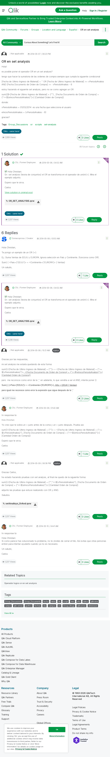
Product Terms (79, 728)
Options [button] (105, 29)
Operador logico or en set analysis (20, 583)
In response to (9, 415)
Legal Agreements (81, 724)
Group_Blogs (68, 606)
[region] (36, 738)
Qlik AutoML (7, 647)
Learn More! (55, 21)
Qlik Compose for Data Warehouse (18, 664)
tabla (53, 601)
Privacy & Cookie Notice (84, 711)
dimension (92, 606)
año (78, 601)
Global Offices (44, 723)
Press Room (43, 697)
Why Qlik (5, 681)
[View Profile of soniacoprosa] (18, 238)
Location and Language (54, 29)
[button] (107, 53)
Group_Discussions (18, 124)
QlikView (5, 651)
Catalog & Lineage (10, 672)
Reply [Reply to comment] (94, 219)
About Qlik (42, 693)
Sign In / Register (98, 10)
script (65, 601)
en (59, 606)
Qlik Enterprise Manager (12, 668)
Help (84, 10)
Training (5, 714)
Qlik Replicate (7, 655)
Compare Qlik (7, 706)
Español (73, 29)
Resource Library (9, 693)
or (31, 124)
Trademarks (78, 716)
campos (52, 606)
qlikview (94, 601)
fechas (37, 606)
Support (5, 719)
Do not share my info (83, 733)
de (59, 601)
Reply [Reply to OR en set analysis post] (100, 137)
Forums (24, 29)
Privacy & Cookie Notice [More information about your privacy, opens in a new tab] (26, 749)
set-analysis (50, 124)
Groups (35, 29)
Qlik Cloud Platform (10, 638)
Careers (40, 714)
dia (44, 606)
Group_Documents (32, 601)
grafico (28, 606)
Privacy (40, 710)
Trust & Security (44, 701)
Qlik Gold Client (8, 677)
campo (8, 606)
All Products (7, 634)
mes (72, 601)
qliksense (81, 606)
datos (85, 601)
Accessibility (43, 706)
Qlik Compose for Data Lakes (15, 659)
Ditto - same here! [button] (11, 131)
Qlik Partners (7, 697)
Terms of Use (79, 720)
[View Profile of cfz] (16, 162)
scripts (38, 124)
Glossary (5, 710)
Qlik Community (9, 29)
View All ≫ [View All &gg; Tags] (9, 613)
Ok (57, 729)
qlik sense (18, 606)
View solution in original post (19, 192)
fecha (45, 601)
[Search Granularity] (12, 42)
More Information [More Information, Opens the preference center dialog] (57, 736)
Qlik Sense (6, 642)
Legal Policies (79, 707)
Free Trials (6, 701)
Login (43, 2)
